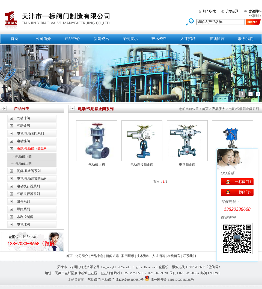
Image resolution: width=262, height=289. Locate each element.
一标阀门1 (243, 182)
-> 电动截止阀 (21, 157)
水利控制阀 (25, 217)
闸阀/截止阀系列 (29, 171)
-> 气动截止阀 (21, 163)
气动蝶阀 (23, 126)
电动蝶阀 (23, 141)
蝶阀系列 (23, 209)
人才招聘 (188, 39)
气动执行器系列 (28, 194)
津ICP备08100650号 (129, 280)
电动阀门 (108, 280)
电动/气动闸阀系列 (30, 133)
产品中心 (72, 39)
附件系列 (23, 201)
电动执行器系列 (28, 186)
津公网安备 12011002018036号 (172, 280)
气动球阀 (23, 118)
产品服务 (218, 109)
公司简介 (43, 39)
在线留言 (217, 39)
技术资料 (159, 39)
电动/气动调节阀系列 (32, 178)
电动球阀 (23, 224)
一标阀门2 (243, 192)
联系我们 (246, 39)
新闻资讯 (101, 39)
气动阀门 (94, 280)
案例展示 (130, 39)
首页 (14, 39)
